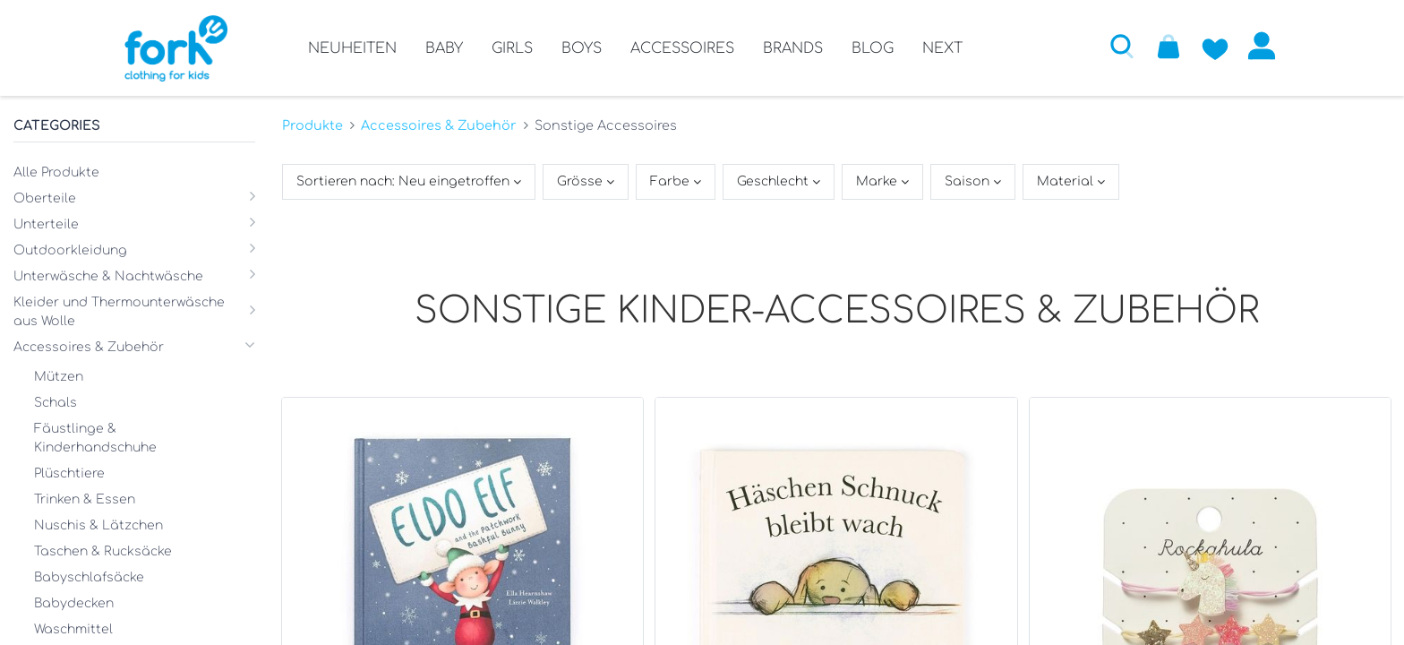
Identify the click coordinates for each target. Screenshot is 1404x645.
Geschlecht (774, 181)
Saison (969, 181)
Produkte (312, 125)
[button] (1122, 46)
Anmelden (1262, 46)
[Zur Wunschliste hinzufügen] (1215, 46)
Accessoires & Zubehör (439, 125)
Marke (878, 181)
